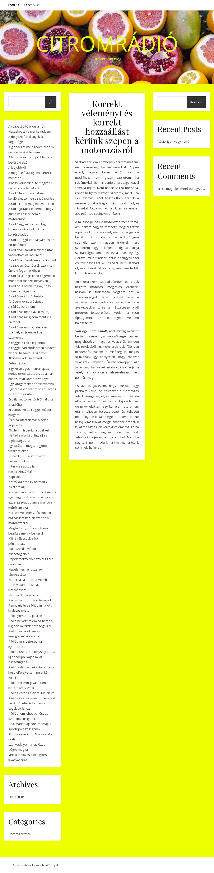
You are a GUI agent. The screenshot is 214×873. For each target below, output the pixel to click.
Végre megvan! (19, 749)
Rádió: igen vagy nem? (174, 141)
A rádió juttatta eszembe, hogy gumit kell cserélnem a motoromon (30, 214)
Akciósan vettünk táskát (25, 358)
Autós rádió (16, 363)
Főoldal (14, 5)
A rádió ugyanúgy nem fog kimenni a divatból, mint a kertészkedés (27, 229)
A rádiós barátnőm (21, 306)
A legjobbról (17, 167)
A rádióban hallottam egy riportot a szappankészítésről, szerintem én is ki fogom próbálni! (32, 265)
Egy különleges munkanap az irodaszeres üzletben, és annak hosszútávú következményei (30, 373)
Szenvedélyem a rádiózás (26, 744)
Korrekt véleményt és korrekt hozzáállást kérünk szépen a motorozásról (29, 517)
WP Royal (52, 865)
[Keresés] (50, 102)
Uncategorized (19, 834)
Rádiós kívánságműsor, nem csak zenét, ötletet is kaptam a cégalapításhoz (32, 703)
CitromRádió (107, 43)
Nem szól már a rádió (23, 595)
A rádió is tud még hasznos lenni (31, 203)
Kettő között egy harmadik (27, 482)
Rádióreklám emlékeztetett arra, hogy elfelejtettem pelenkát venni (31, 672)
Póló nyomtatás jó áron (25, 615)
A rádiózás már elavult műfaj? (29, 312)
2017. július (16, 797)
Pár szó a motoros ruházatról (29, 600)
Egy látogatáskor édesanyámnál (31, 384)
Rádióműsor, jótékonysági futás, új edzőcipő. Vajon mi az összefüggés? (31, 657)
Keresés (196, 102)
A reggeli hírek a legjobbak (27, 343)
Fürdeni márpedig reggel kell (28, 430)
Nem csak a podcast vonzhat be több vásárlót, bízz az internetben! (31, 584)
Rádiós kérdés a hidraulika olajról (31, 693)
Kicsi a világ (16, 487)
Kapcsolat (32, 5)
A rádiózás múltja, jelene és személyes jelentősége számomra (28, 332)
